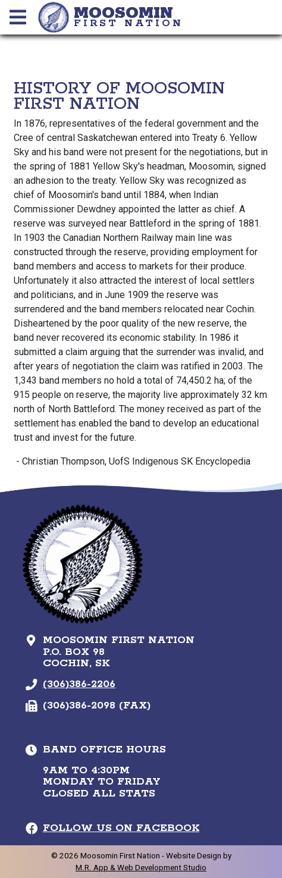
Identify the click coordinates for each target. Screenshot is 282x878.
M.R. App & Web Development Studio (141, 867)
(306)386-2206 (79, 684)
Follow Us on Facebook (121, 828)
